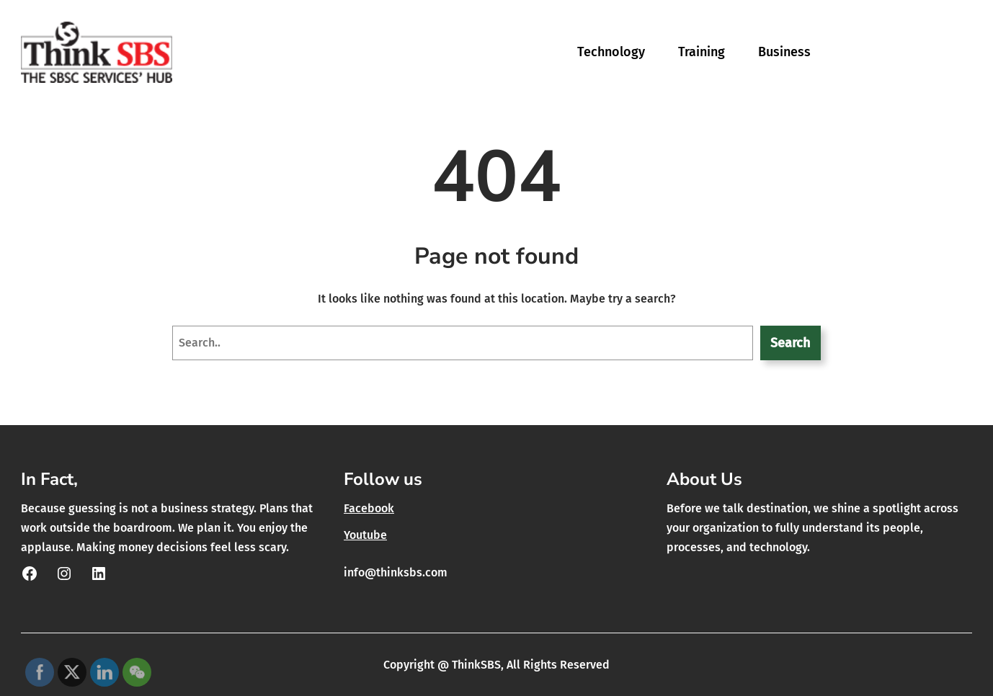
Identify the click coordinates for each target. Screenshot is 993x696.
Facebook (369, 508)
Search (790, 343)
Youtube (365, 535)
